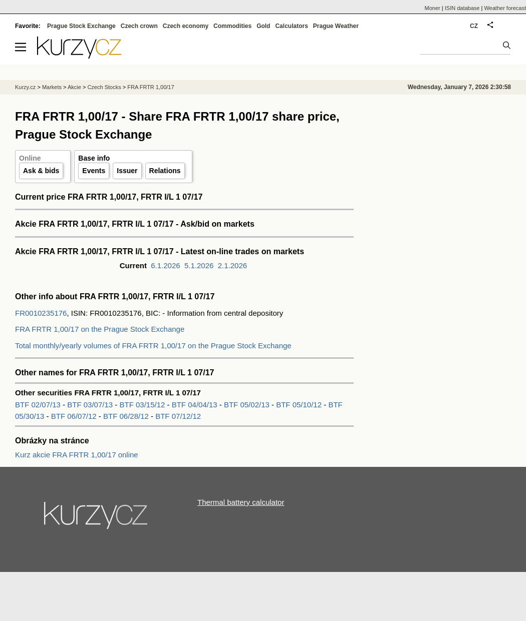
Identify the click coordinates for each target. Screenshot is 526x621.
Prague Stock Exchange (81, 26)
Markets (52, 87)
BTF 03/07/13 (91, 404)
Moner (432, 8)
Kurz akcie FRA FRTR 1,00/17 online (76, 454)
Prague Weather (336, 26)
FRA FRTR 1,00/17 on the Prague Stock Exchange (99, 329)
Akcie (74, 87)
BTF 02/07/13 (39, 404)
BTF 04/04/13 (195, 404)
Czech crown (139, 26)
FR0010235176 (41, 313)
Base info (94, 158)
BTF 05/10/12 (300, 404)
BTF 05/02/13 (248, 404)
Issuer (127, 171)
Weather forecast (505, 8)
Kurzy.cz (25, 87)
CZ (474, 26)
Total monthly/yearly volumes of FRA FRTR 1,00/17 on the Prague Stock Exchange (153, 345)
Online (30, 158)
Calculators (291, 26)
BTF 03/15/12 (143, 404)
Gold (263, 26)
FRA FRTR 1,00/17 (150, 87)
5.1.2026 (198, 265)
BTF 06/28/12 (127, 416)
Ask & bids (41, 171)
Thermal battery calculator (240, 502)
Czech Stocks (104, 87)
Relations (165, 171)
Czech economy (185, 26)
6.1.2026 (165, 265)
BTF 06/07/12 (75, 416)
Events (93, 171)
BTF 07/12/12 (178, 416)
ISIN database (462, 8)
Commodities (232, 26)
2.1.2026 (232, 265)
